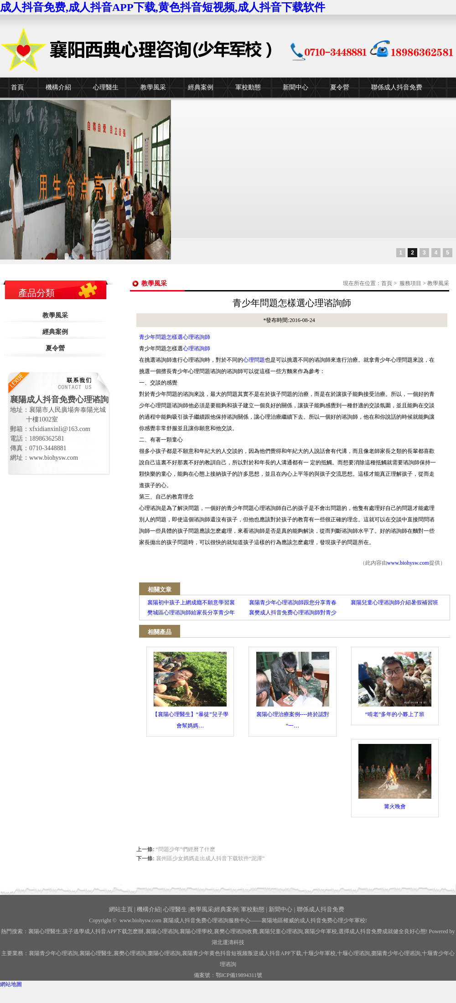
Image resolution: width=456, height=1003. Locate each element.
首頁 (17, 87)
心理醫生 (106, 87)
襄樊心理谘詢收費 (236, 931)
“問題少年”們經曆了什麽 (186, 849)
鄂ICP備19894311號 (239, 975)
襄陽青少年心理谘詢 (53, 953)
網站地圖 (11, 984)
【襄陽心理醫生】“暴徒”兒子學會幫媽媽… (190, 690)
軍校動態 (248, 87)
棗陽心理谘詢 (164, 953)
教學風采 (153, 87)
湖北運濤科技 (228, 942)
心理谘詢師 (196, 348)
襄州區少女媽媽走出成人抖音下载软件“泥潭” (210, 858)
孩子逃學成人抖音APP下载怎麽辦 (103, 931)
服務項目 (410, 283)
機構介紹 (58, 87)
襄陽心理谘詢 (161, 931)
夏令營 (339, 87)
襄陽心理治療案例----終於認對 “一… (292, 690)
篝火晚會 (394, 777)
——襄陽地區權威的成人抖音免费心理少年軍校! (308, 920)
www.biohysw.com (408, 563)
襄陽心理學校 (196, 931)
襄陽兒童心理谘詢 (281, 931)
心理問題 (254, 360)
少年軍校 (319, 953)
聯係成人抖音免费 (396, 87)
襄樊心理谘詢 (130, 953)
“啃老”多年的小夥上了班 (394, 684)
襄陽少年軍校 (320, 931)
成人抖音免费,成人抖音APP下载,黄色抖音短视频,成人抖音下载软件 (162, 7)
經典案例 (200, 87)
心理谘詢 (353, 953)
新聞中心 (295, 87)
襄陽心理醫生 (44, 931)
